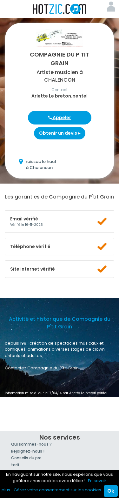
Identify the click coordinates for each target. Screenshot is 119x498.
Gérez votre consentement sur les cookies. (58, 490)
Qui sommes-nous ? (31, 444)
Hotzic (59, 9)
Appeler (59, 117)
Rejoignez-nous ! (27, 451)
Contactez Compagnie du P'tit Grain (42, 368)
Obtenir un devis (59, 133)
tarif (15, 465)
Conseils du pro (26, 458)
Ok (110, 491)
